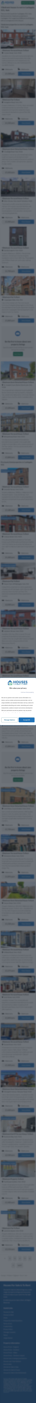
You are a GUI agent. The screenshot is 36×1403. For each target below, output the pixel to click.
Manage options (9, 720)
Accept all (26, 720)
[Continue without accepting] (27, 692)
